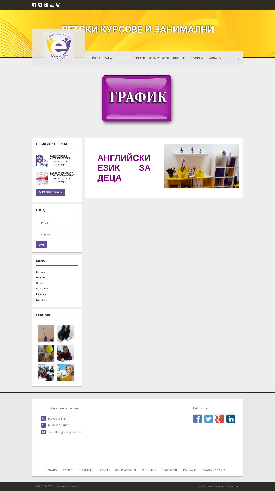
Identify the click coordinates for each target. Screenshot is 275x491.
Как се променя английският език (60, 157)
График (140, 58)
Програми (197, 58)
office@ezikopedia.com (68, 432)
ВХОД (42, 245)
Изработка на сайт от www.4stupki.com (219, 486)
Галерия (41, 294)
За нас (108, 58)
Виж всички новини (50, 192)
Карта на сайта (214, 470)
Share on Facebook (137, 485)
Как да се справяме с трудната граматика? (62, 174)
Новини (40, 277)
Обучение (124, 58)
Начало (95, 58)
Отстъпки (179, 58)
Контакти (215, 58)
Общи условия (159, 58)
